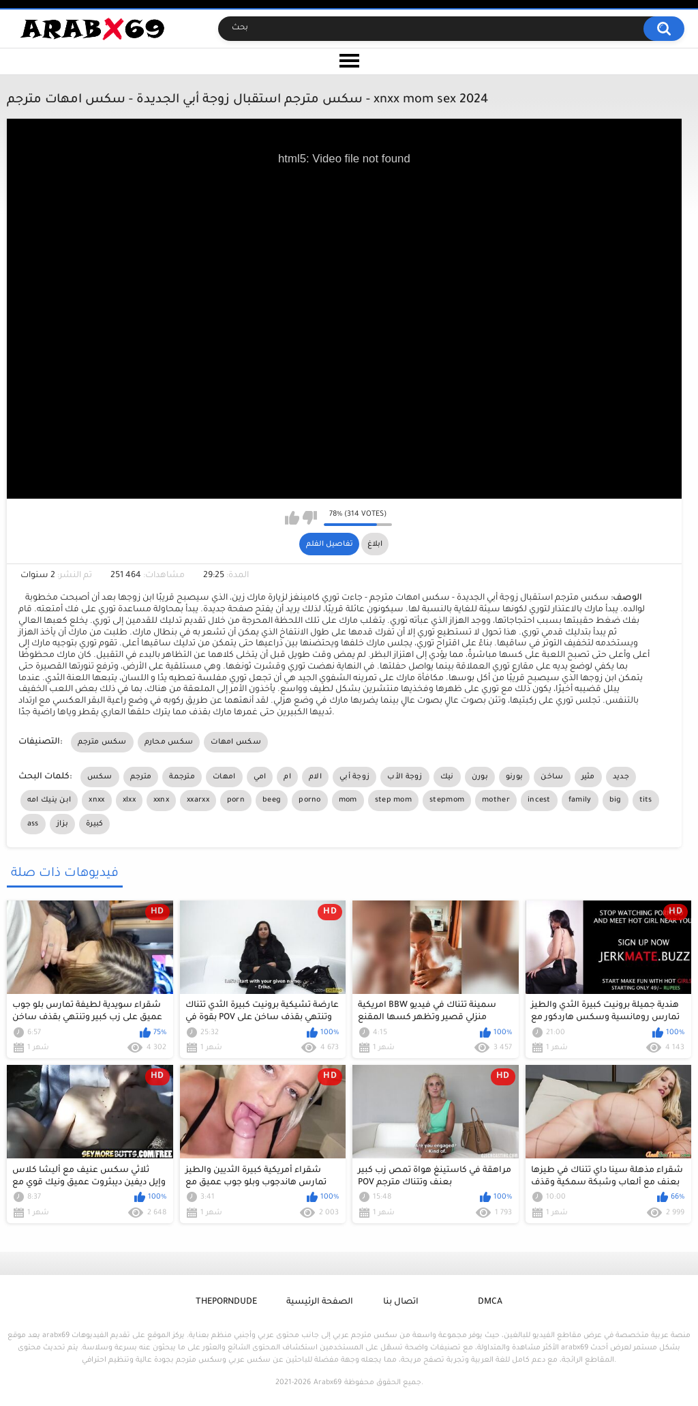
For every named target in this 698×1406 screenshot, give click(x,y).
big (615, 800)
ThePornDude (226, 1302)
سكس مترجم (102, 742)
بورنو (515, 777)
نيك (447, 777)
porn (236, 800)
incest (539, 800)
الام (315, 777)
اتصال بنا (401, 1302)
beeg (271, 800)
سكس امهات (236, 742)
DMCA (490, 1302)
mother (496, 800)
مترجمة (182, 777)
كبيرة (95, 824)
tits (645, 800)
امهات (224, 777)
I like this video (292, 518)
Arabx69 (328, 1383)
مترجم (141, 777)
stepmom (446, 800)
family (580, 800)
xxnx (161, 800)
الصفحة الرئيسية (319, 1302)
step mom (393, 800)
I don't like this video (310, 518)
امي (260, 777)
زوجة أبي (354, 777)
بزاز (62, 824)
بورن (480, 777)
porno (310, 800)
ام (287, 777)
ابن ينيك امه (49, 800)
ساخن (552, 777)
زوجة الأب (404, 777)
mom (348, 800)
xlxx (129, 800)
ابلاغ (374, 544)
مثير (588, 777)
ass (33, 824)
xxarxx (198, 800)
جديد (621, 777)
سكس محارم (169, 742)
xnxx (96, 800)
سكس (99, 777)
